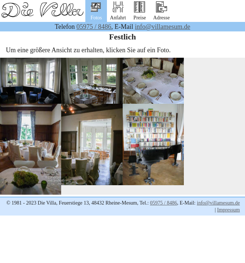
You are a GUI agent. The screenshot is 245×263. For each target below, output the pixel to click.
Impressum (228, 210)
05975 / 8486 (94, 26)
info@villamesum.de (162, 26)
